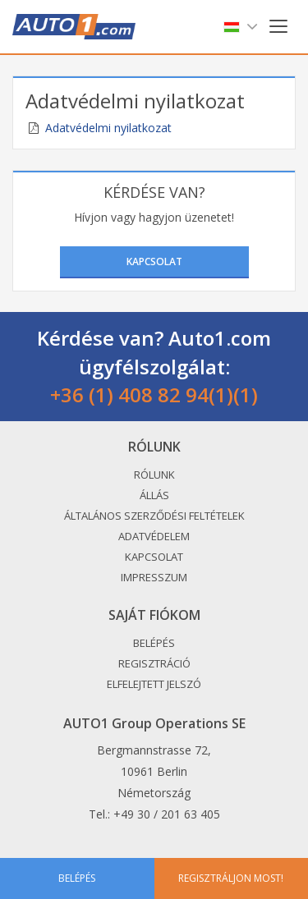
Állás (154, 495)
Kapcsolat (154, 261)
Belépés (154, 642)
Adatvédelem (154, 536)
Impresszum (154, 577)
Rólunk (154, 474)
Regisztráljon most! (230, 878)
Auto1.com (74, 26)
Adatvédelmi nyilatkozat (108, 127)
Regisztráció (154, 663)
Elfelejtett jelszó (154, 684)
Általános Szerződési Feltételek (154, 515)
